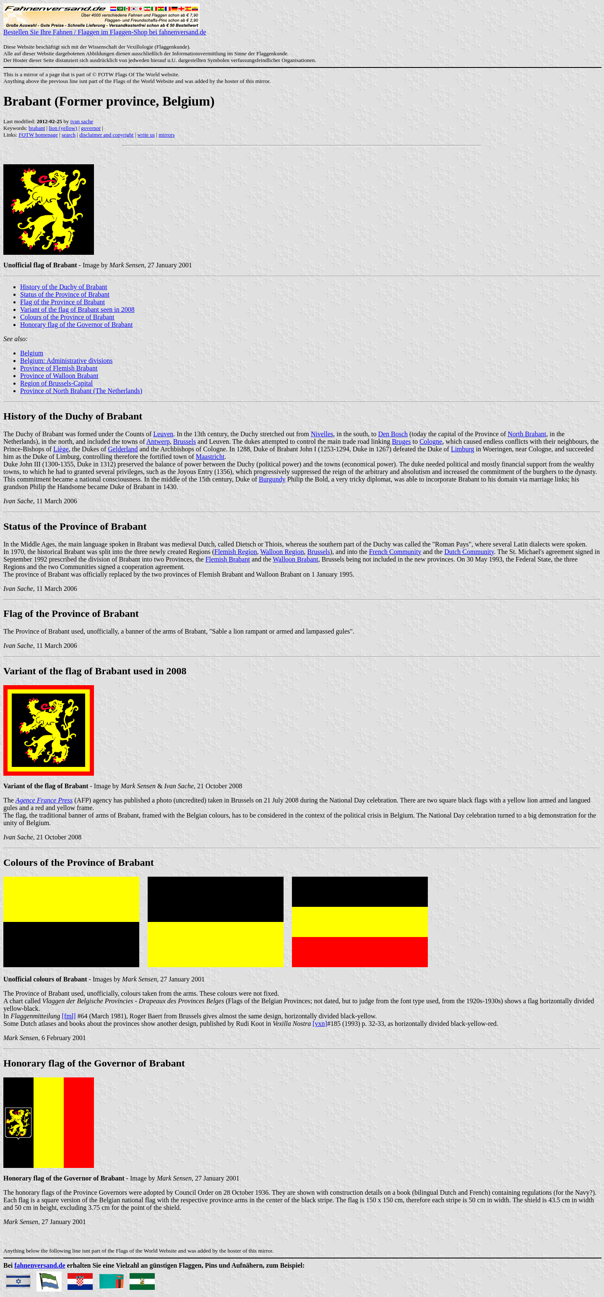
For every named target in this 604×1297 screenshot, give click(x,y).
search (69, 135)
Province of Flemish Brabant (58, 368)
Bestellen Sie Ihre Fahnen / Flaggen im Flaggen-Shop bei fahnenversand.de (104, 29)
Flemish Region (235, 551)
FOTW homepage (37, 135)
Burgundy (272, 479)
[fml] (69, 1016)
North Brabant (527, 434)
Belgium (31, 353)
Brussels (184, 441)
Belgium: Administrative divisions (66, 360)
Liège (60, 449)
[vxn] (319, 1023)
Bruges (401, 441)
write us (146, 135)
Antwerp (158, 441)
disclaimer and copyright (106, 135)
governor (91, 128)
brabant (37, 128)
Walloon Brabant (295, 559)
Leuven (163, 434)
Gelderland (123, 449)
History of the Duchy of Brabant (63, 286)
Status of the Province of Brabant (64, 294)
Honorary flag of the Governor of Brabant (76, 324)
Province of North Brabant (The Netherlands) (81, 390)
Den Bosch (393, 434)
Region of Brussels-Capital (56, 383)
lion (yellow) (63, 128)
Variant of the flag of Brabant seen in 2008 (77, 309)
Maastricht (210, 456)
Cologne (430, 441)
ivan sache (82, 121)
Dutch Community (469, 551)
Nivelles (322, 434)
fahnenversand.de (39, 1265)
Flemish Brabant (228, 559)
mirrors (166, 135)
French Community (395, 551)
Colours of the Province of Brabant (67, 317)
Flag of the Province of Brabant (62, 301)
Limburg (462, 449)
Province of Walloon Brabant (59, 375)
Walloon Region (282, 551)
